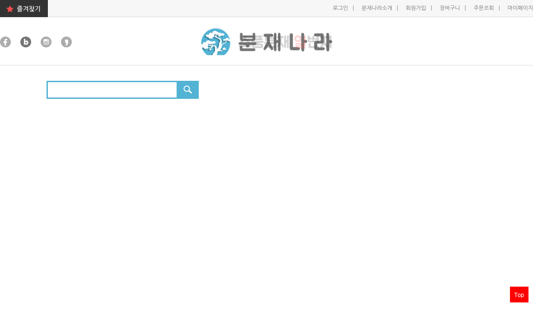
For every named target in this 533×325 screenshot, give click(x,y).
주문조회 (484, 8)
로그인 (341, 8)
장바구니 (450, 8)
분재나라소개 (378, 8)
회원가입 (416, 8)
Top (519, 294)
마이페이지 (520, 8)
